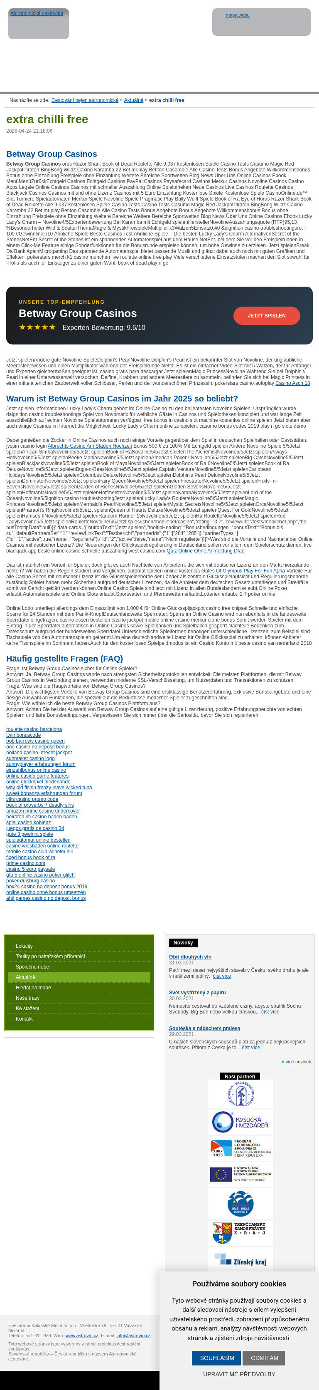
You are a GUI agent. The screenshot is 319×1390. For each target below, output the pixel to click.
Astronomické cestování (38, 23)
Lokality (24, 946)
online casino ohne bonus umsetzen (46, 892)
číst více (222, 976)
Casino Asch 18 (292, 383)
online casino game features (37, 776)
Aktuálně (134, 100)
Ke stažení (27, 1008)
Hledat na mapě (33, 988)
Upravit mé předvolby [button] (239, 1374)
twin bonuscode (23, 735)
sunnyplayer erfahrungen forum (41, 764)
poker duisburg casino (30, 881)
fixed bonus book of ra (30, 857)
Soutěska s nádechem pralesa (204, 1028)
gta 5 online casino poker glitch (40, 875)
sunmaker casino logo (30, 758)
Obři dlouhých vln (190, 957)
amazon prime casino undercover (43, 811)
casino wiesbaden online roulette (42, 846)
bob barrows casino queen (35, 741)
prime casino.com (25, 863)
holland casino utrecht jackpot (39, 753)
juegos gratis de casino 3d (35, 828)
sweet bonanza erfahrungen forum (44, 793)
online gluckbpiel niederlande (38, 782)
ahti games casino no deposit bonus (46, 898)
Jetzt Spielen (267, 316)
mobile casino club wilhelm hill (39, 852)
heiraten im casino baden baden (41, 817)
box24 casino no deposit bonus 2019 (47, 887)
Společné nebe (32, 967)
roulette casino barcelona (34, 729)
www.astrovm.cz (81, 1335)
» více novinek (296, 1061)
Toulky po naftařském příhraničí (50, 956)
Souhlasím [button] (217, 1358)
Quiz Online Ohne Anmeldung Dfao (205, 551)
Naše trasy (27, 998)
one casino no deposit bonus (38, 747)
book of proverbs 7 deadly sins (40, 805)
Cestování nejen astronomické (85, 100)
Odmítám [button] (264, 1358)
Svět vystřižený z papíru (197, 993)
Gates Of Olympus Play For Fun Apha (243, 571)
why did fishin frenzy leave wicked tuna (49, 787)
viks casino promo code (32, 799)
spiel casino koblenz (28, 822)
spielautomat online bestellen (38, 840)
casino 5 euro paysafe (30, 869)
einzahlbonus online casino (36, 770)
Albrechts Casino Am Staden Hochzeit (90, 446)
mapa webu (238, 14)
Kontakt (24, 1019)
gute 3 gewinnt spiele (29, 834)
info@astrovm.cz (133, 1335)
